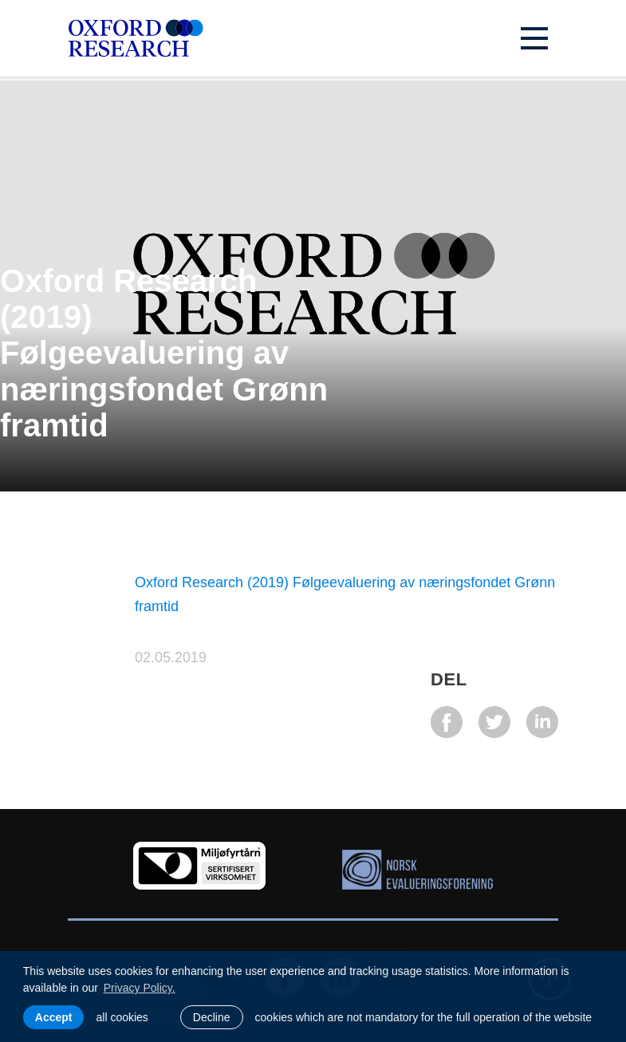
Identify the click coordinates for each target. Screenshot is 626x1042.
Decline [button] (211, 1017)
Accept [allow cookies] (54, 1017)
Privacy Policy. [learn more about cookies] (139, 987)
